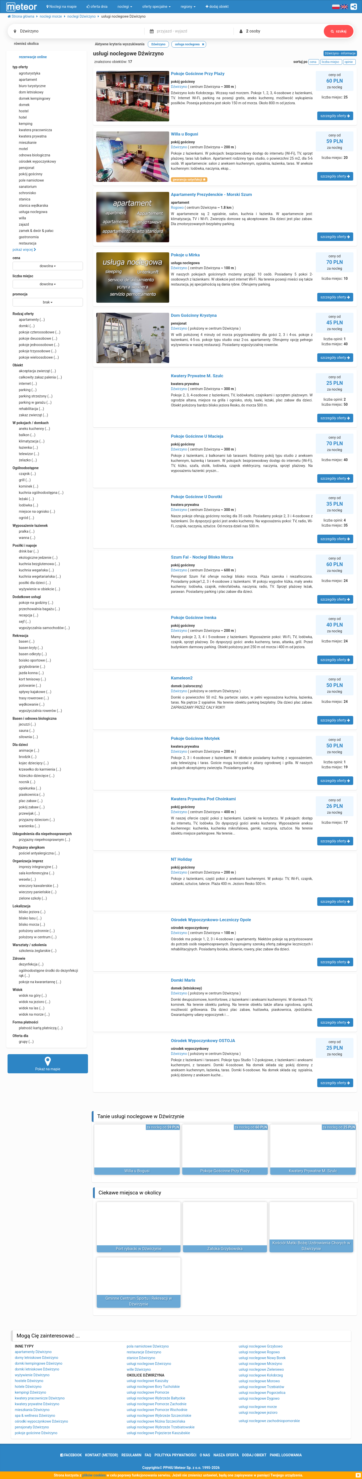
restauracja (24, 243)
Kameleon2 (182, 677)
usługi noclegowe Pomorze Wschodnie (157, 1410)
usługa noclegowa (30, 211)
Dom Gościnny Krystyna (194, 315)
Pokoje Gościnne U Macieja (197, 436)
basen (23, 641)
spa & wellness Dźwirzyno (35, 1416)
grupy (23, 1041)
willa (19, 218)
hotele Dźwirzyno (28, 1387)
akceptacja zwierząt (34, 370)
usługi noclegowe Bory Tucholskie (153, 1387)
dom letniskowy (28, 92)
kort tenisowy (29, 679)
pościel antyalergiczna (36, 853)
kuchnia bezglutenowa (36, 563)
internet (25, 383)
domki (24, 325)
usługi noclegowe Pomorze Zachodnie (156, 1404)
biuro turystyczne (29, 85)
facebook (71, 1455)
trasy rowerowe (31, 698)
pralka (23, 531)
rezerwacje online (30, 57)
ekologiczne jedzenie (35, 557)
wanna (24, 537)
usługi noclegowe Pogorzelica (262, 1393)
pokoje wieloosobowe (36, 357)
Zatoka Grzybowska (225, 1248)
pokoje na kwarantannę (37, 981)
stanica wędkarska (30, 205)
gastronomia (26, 236)
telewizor (26, 453)
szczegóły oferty (335, 116)
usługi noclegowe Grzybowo (261, 1346)
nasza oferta (226, 1455)
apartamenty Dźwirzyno (33, 1352)
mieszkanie (25, 142)
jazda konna (28, 672)
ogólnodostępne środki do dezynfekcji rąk (45, 973)
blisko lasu (27, 918)
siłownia (25, 736)
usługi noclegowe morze (258, 1407)
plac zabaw (27, 800)
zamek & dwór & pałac (33, 230)
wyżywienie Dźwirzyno (32, 1375)
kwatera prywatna (30, 136)
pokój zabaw (29, 807)
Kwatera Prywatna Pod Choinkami (203, 798)
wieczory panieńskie (35, 892)
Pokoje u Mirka (185, 254)
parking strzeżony (33, 396)
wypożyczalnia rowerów (37, 710)
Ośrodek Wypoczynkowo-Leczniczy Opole (211, 919)
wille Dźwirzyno (139, 1369)
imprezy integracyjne (35, 866)
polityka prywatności (175, 1455)
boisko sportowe (32, 660)
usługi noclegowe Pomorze (148, 1392)
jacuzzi (24, 724)
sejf (22, 621)
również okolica (23, 44)
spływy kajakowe (32, 691)
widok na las (28, 1008)
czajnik (24, 473)
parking (25, 389)
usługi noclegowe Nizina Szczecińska (156, 1421)
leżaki (23, 498)
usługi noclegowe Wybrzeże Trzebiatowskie (161, 1427)
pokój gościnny (27, 174)
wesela (24, 879)
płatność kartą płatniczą (38, 1027)
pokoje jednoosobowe (36, 344)
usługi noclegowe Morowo (259, 1381)
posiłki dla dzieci (32, 582)
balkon (24, 434)
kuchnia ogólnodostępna (38, 492)
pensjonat (23, 167)
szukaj (338, 31)
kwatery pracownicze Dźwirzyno (40, 1398)
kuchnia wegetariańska (37, 576)
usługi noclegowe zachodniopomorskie (269, 1421)
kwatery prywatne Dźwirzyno (37, 1404)
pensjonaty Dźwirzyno (32, 1427)
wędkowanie (28, 704)
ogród (23, 517)
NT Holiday (181, 859)
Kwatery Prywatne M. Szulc (197, 375)
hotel (20, 117)
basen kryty (28, 647)
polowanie (27, 685)
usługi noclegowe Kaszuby (147, 1381)
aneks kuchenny (31, 428)
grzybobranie (29, 666)
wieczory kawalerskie (35, 885)
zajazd (21, 224)
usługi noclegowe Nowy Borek (262, 1358)
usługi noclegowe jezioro (258, 1413)
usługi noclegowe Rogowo (259, 1352)
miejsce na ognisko (34, 511)
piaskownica (28, 794)
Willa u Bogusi (184, 133)
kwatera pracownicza (32, 129)
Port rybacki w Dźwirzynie (139, 1248)
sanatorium (25, 186)
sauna (23, 730)
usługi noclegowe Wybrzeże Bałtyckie (156, 1398)
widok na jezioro (31, 1001)
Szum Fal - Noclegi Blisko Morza (202, 557)
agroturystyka (26, 73)
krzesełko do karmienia (37, 769)
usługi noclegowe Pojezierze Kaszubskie (158, 1433)
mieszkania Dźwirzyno (32, 1410)
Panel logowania (286, 1455)
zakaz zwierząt (30, 415)
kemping (22, 123)
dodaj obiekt (254, 1455)
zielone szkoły (30, 898)
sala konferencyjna (33, 873)
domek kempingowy (31, 98)
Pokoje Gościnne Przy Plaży (197, 73)
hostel (20, 111)
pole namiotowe (28, 180)
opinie (349, 62)
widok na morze (31, 1014)
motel (20, 148)
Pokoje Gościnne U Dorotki (196, 496)
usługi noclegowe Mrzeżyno (260, 1364)
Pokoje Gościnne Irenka (193, 617)
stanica (21, 199)
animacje (26, 750)
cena (16, 258)
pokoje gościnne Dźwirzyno (36, 1433)
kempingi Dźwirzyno (30, 1392)
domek (21, 104)
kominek (25, 486)
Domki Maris (183, 980)
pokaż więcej (24, 250)
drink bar (26, 551)
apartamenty (29, 319)
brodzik (24, 756)
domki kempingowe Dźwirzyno (38, 1363)
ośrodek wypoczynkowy (34, 161)
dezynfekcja (28, 964)
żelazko (25, 460)
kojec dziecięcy (31, 763)
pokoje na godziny (33, 602)
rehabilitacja (28, 408)
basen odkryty (30, 654)
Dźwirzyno (179, 87)
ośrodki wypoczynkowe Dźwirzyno (41, 1421)
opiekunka (27, 788)
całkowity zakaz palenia (37, 377)
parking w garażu (32, 402)
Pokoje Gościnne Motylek (195, 738)
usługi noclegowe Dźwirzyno (149, 1364)
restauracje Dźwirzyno (144, 1352)
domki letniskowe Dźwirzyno (37, 1369)
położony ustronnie (34, 930)
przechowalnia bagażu (36, 608)
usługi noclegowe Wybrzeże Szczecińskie (159, 1416)
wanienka (26, 826)
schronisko (24, 192)
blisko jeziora (29, 911)
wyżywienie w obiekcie (36, 589)
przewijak (26, 813)
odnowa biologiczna (31, 155)
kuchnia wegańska (33, 570)
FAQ (148, 1455)
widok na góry (30, 995)
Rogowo (177, 207)
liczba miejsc (23, 276)
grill (22, 480)
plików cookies (94, 1475)
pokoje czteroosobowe (36, 332)
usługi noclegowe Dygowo (259, 1398)
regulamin (131, 1455)
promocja (20, 294)
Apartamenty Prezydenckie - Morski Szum (211, 194)
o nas (205, 1455)
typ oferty (20, 67)
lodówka (25, 505)
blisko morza (29, 924)
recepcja (25, 615)
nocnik (24, 781)
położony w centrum (35, 937)
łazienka (25, 447)
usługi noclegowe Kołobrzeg (261, 1375)
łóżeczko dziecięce (34, 775)
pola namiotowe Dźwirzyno (148, 1346)
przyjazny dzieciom (34, 819)
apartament (25, 79)
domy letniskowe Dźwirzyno (36, 1358)
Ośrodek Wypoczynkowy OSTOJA (203, 1040)
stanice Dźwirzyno (141, 1358)
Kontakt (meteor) (101, 1455)
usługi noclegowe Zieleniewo (261, 1369)
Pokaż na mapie (48, 1063)
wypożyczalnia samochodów (41, 627)
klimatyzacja (28, 441)
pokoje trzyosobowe (34, 351)
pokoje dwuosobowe (35, 338)
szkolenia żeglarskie (35, 950)
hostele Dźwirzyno (29, 1381)
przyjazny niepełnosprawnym (41, 839)
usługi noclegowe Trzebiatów (261, 1387)
